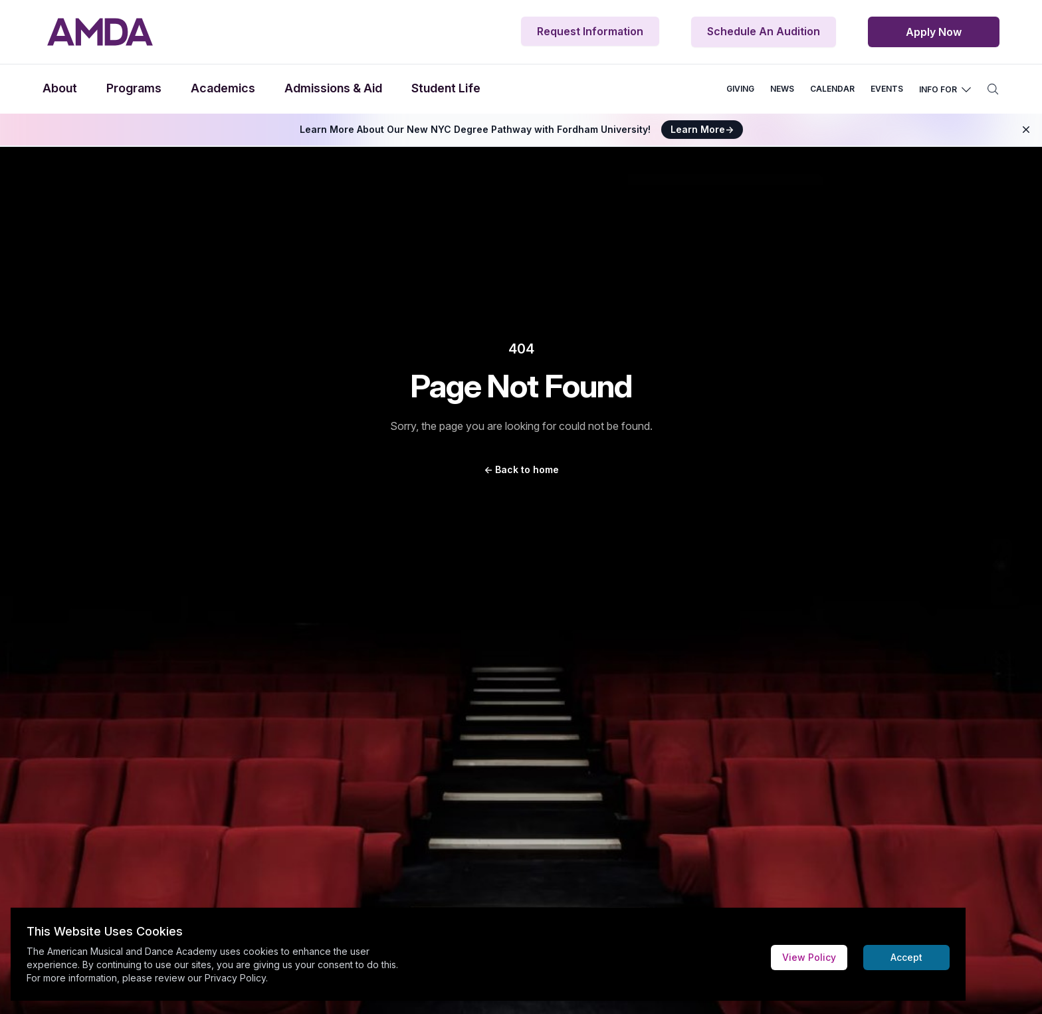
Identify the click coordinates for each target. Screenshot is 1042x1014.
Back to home (521, 469)
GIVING (740, 89)
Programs (133, 88)
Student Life (445, 88)
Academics (223, 88)
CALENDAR (832, 89)
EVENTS (887, 89)
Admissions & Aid (333, 88)
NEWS (782, 89)
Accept (906, 957)
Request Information (590, 31)
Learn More (702, 129)
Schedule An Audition (763, 31)
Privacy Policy (235, 977)
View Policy (809, 957)
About (60, 88)
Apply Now (934, 32)
